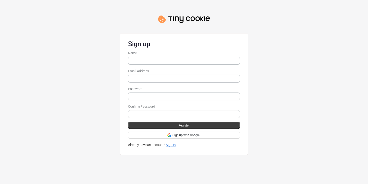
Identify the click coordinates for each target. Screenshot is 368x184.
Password (135, 89)
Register (184, 125)
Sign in (171, 145)
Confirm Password (141, 106)
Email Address (138, 71)
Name (132, 53)
